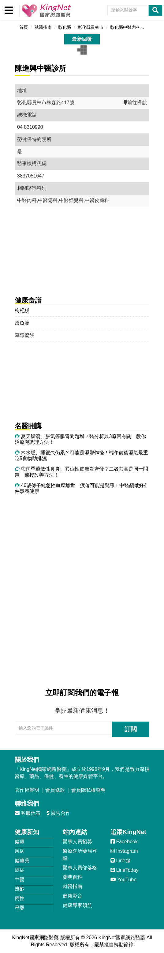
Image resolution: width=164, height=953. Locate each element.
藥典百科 (72, 877)
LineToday (124, 870)
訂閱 (131, 729)
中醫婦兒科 (71, 200)
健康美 (22, 860)
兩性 (19, 898)
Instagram (124, 851)
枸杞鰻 (22, 310)
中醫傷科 (48, 200)
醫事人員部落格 (80, 867)
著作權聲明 (27, 790)
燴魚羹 (22, 323)
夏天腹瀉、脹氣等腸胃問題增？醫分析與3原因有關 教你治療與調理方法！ (80, 439)
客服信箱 (27, 813)
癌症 (19, 870)
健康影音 (72, 895)
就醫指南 (72, 886)
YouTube (123, 879)
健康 (19, 841)
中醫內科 (27, 200)
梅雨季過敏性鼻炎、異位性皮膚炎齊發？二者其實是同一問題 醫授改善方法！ (81, 471)
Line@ (120, 860)
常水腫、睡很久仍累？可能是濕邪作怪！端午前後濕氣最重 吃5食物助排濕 (82, 455)
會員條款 (55, 790)
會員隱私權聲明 (88, 790)
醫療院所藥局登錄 (80, 854)
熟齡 (19, 888)
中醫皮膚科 (97, 200)
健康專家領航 (77, 905)
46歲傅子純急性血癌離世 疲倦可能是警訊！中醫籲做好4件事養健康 (81, 488)
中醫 (19, 879)
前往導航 (135, 102)
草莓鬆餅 (24, 335)
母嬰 (19, 907)
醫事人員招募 (77, 841)
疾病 (19, 851)
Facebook (124, 841)
